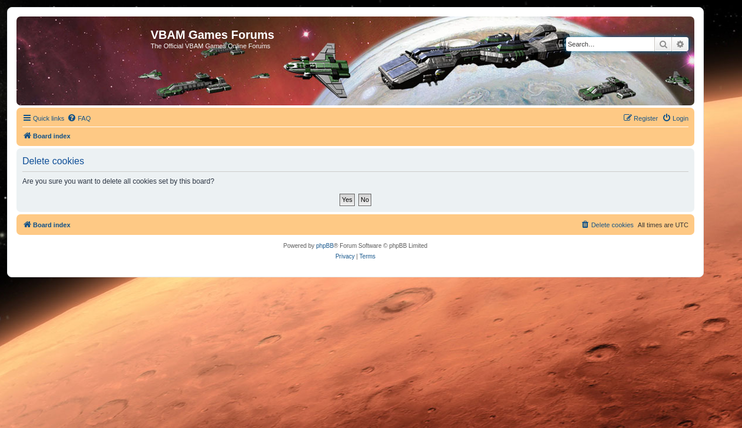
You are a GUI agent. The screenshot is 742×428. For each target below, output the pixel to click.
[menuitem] (79, 118)
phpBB (325, 246)
